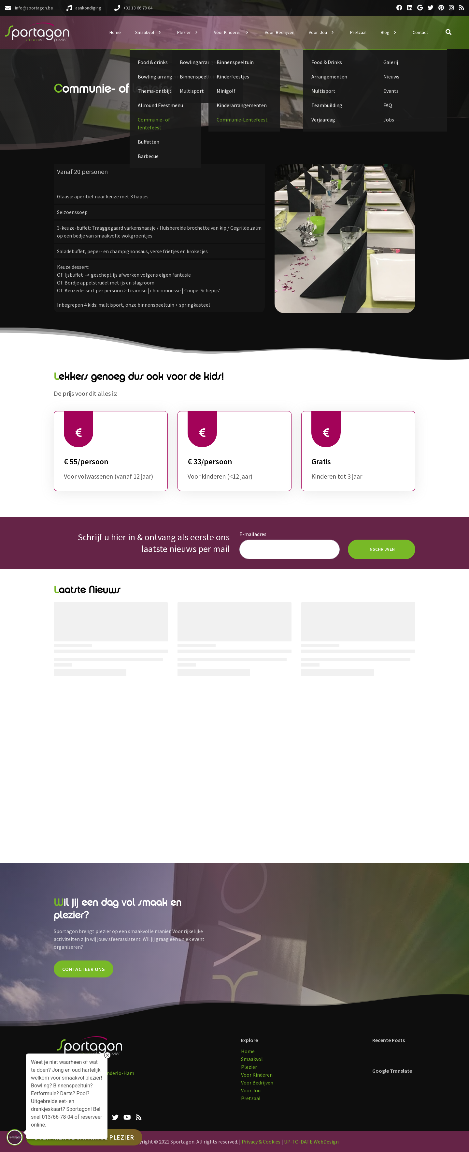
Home (248, 1051)
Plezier (249, 1067)
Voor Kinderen (257, 1074)
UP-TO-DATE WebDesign (311, 1141)
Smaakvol (252, 1059)
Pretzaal (251, 1098)
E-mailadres (252, 534)
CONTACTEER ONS (83, 969)
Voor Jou (251, 1090)
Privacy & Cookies (261, 1141)
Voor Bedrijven (257, 1082)
